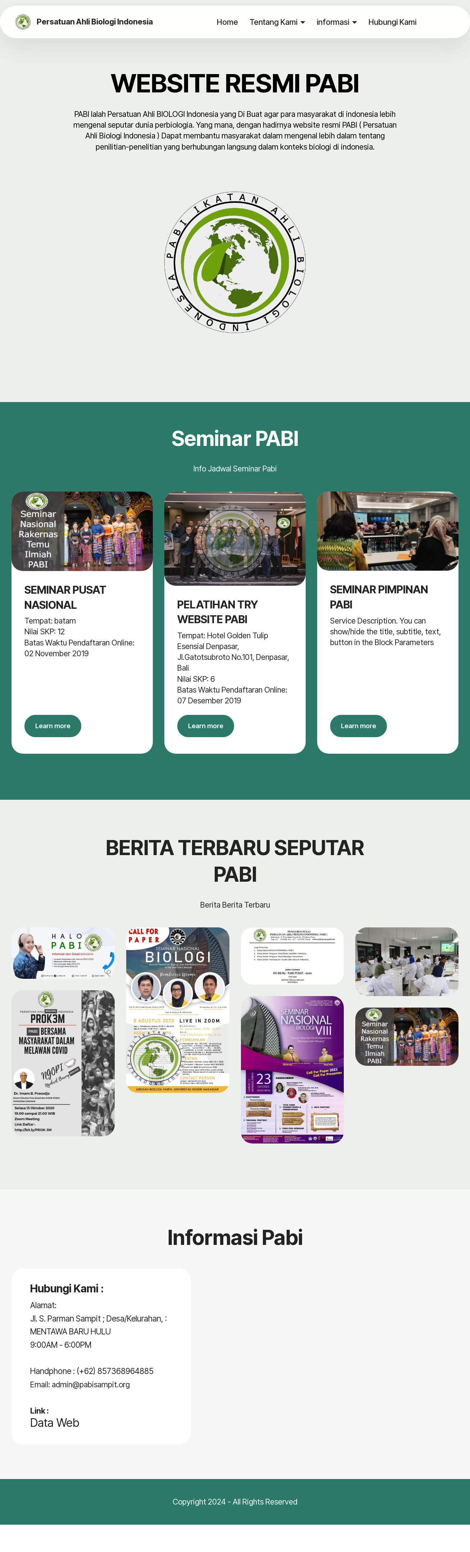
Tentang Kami (273, 22)
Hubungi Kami (392, 22)
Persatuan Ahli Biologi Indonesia (96, 22)
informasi (332, 22)
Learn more (57, 728)
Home (227, 22)
